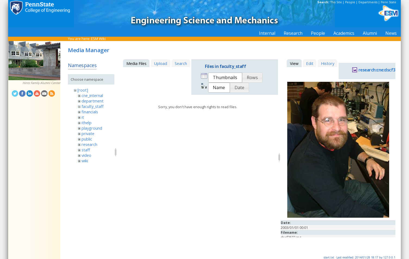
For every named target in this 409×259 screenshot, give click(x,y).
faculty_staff (93, 106)
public (87, 139)
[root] (82, 90)
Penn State (388, 2)
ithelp (87, 122)
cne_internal (92, 95)
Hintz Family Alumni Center (41, 83)
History (327, 63)
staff (86, 149)
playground (92, 128)
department (93, 101)
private (88, 133)
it (83, 117)
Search (181, 63)
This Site (336, 2)
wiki (85, 160)
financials (90, 111)
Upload (160, 63)
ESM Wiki (98, 38)
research (89, 144)
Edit (309, 63)
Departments (367, 2)
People (350, 2)
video (86, 155)
